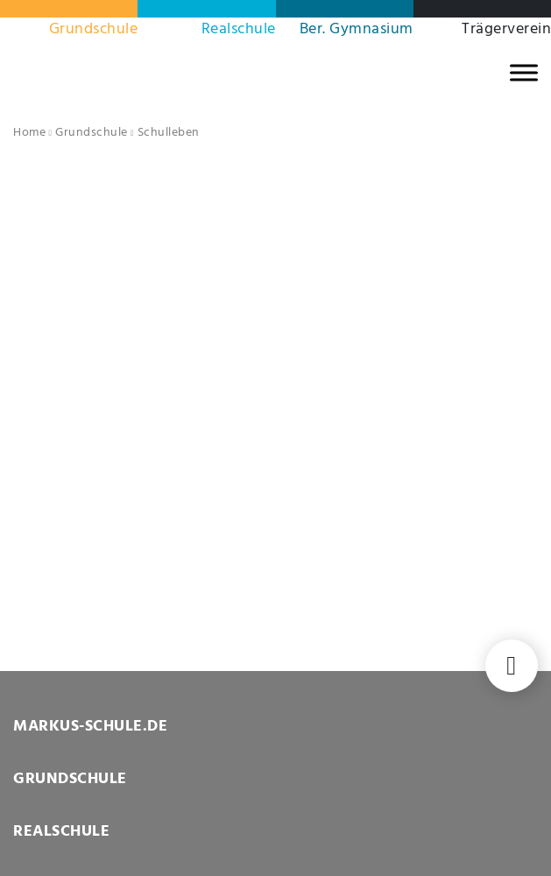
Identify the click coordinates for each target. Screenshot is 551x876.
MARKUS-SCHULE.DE (90, 726)
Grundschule (93, 29)
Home (29, 133)
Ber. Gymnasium (356, 29)
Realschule (238, 29)
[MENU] (524, 72)
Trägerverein (506, 29)
